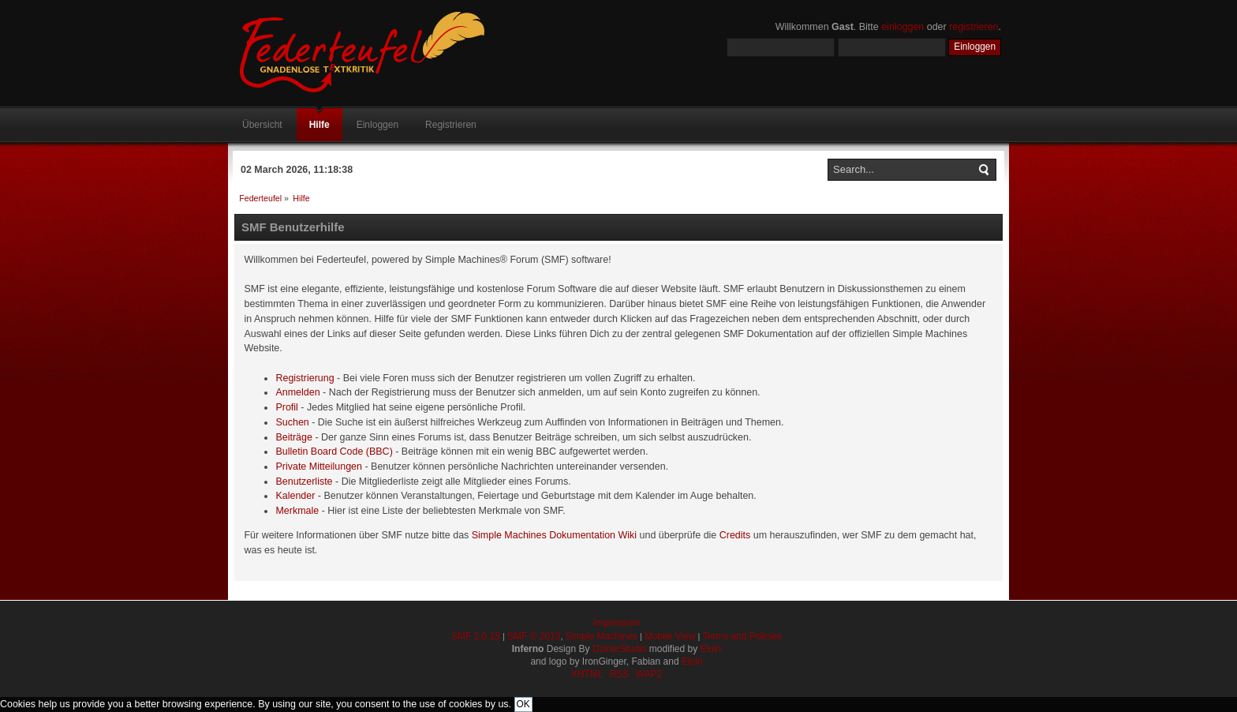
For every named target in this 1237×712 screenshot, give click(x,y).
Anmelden (297, 392)
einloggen (902, 26)
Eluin (711, 648)
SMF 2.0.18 (475, 636)
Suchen (291, 422)
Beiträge (293, 437)
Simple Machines (601, 636)
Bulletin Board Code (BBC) (333, 451)
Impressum (616, 622)
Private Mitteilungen (318, 466)
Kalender (295, 495)
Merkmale (297, 510)
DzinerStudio (619, 648)
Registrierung (304, 378)
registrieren (973, 26)
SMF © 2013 (534, 636)
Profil (286, 407)
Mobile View (670, 636)
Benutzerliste (303, 481)
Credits (735, 535)
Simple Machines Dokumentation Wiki (554, 535)
